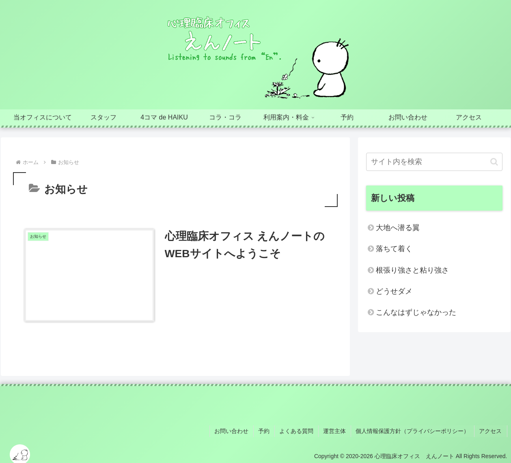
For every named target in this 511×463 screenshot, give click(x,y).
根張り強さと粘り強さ (412, 270)
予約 (270, 430)
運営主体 (338, 430)
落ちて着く (394, 249)
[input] (434, 162)
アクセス (491, 430)
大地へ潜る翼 (398, 228)
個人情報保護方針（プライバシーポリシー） (415, 430)
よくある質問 (301, 430)
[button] (494, 161)
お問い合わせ (239, 430)
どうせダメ (394, 291)
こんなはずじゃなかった (416, 312)
